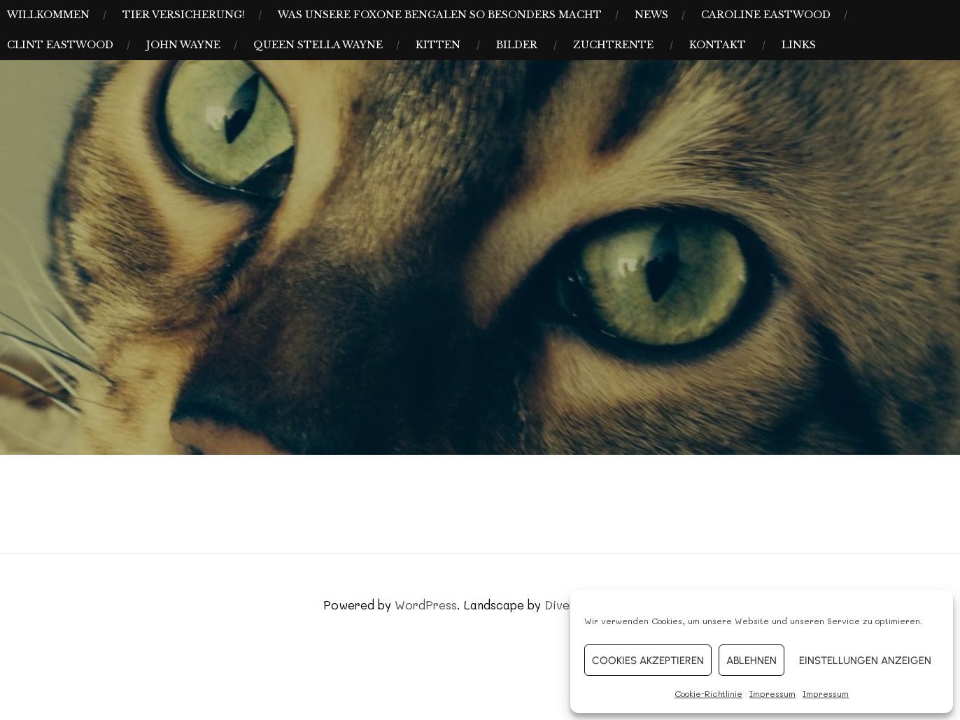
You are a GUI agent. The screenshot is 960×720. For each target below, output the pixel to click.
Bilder (516, 44)
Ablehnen (751, 660)
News (651, 14)
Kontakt (717, 44)
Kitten (438, 44)
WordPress (426, 604)
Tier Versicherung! (183, 14)
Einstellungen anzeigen (865, 660)
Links (799, 44)
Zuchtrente (613, 44)
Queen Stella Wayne (318, 44)
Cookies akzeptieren (648, 660)
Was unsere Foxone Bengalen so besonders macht (440, 14)
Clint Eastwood (60, 44)
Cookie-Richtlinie (708, 693)
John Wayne (183, 44)
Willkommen (48, 14)
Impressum (772, 693)
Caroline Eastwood (766, 14)
